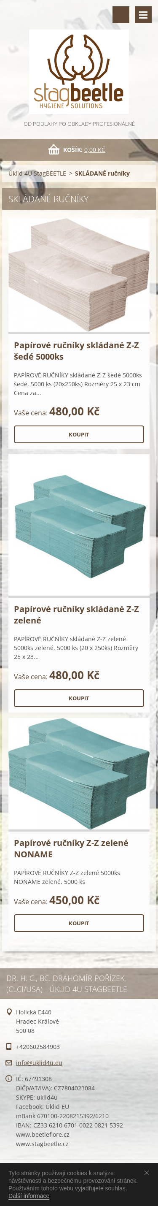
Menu (143, 14)
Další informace (28, 1195)
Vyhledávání (120, 14)
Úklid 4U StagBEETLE (37, 173)
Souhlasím (148, 1172)
